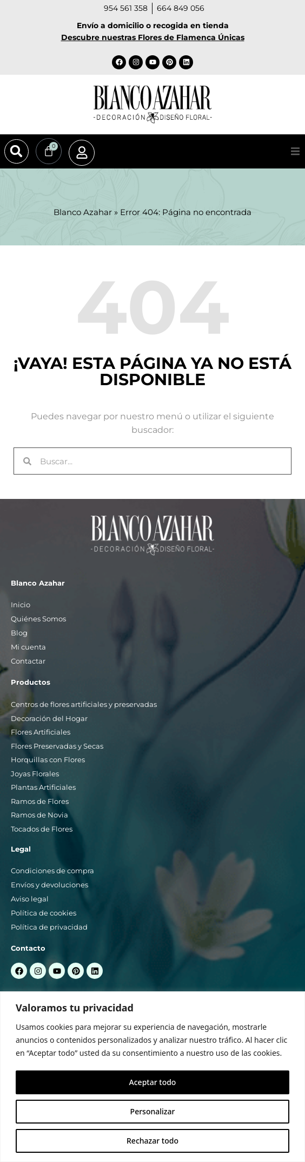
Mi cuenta (28, 646)
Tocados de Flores (41, 829)
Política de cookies (43, 912)
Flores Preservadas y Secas (57, 746)
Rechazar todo (152, 1140)
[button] (16, 151)
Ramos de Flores (40, 801)
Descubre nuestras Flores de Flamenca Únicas (152, 37)
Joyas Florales (35, 773)
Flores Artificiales (40, 732)
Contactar (28, 661)
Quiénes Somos (38, 618)
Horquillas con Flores (48, 759)
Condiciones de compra (52, 870)
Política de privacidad (49, 927)
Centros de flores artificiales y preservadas (84, 704)
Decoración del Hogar (49, 718)
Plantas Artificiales (43, 787)
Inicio (20, 604)
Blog (19, 632)
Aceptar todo (152, 1082)
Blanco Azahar (83, 212)
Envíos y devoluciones (49, 884)
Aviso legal (30, 898)
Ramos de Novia (39, 814)
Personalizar (152, 1111)
